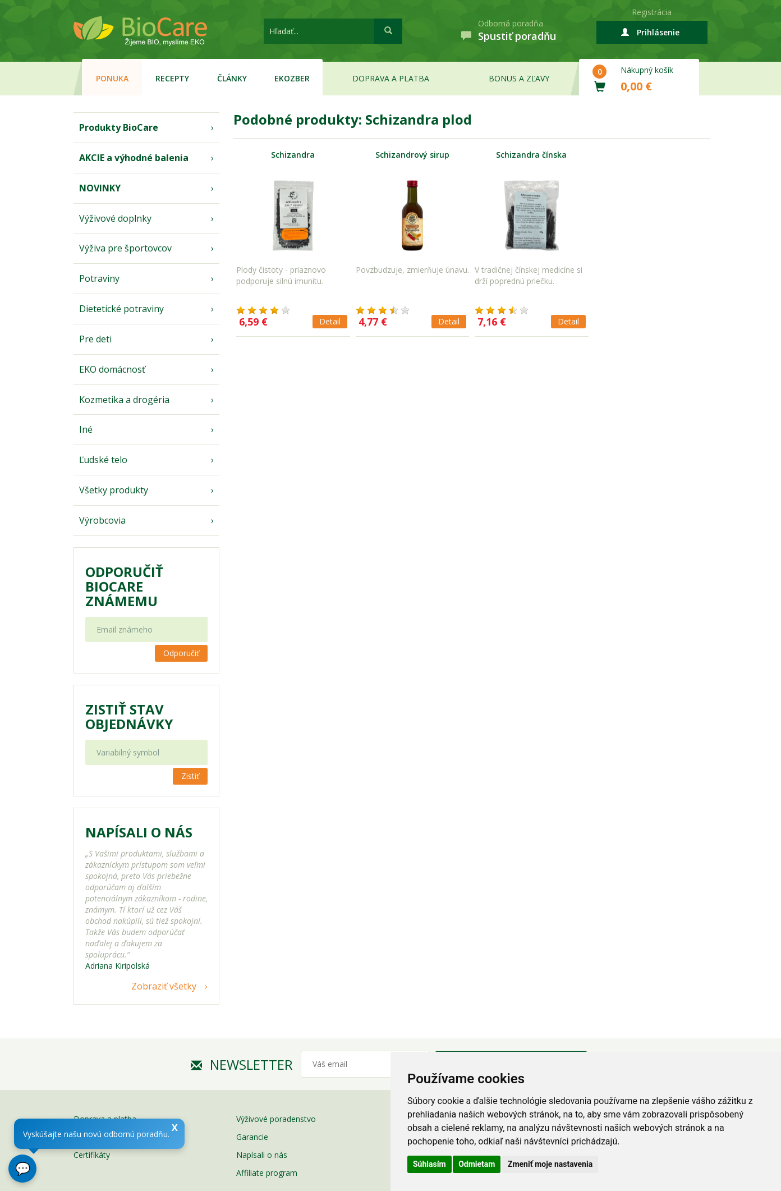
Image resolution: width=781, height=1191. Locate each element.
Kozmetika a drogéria (124, 399)
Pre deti (95, 339)
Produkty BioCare (118, 127)
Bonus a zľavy (519, 78)
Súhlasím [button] (429, 1164)
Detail (330, 321)
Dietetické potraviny (121, 309)
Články (232, 78)
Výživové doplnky (115, 218)
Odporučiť (181, 653)
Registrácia (652, 12)
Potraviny (99, 278)
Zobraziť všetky (163, 986)
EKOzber (292, 78)
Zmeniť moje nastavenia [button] (550, 1164)
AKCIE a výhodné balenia (134, 158)
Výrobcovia (102, 520)
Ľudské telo (103, 460)
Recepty (172, 78)
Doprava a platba (390, 78)
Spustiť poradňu (517, 36)
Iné (86, 429)
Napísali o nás (261, 1154)
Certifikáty (91, 1154)
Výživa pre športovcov (125, 248)
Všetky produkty (113, 490)
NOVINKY (100, 188)
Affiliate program (266, 1172)
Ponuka (112, 78)
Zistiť (190, 776)
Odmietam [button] (476, 1164)
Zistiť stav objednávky (129, 716)
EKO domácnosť (112, 369)
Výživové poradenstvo (276, 1119)
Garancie (252, 1137)
